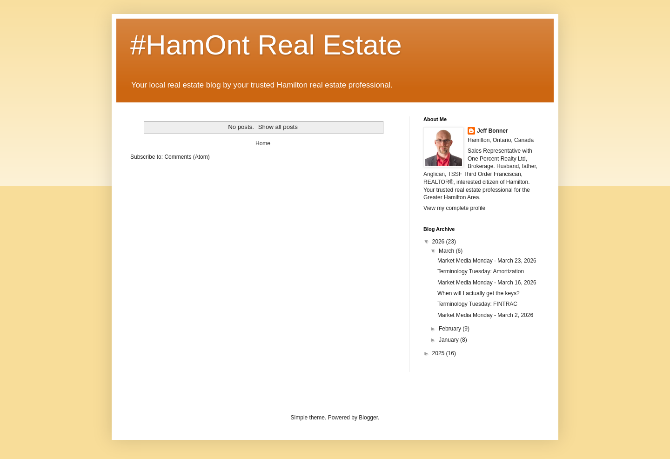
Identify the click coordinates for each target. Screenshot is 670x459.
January (449, 340)
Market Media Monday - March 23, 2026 (486, 260)
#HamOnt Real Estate (266, 45)
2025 (439, 353)
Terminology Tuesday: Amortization (480, 271)
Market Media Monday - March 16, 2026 (486, 282)
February (450, 328)
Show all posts (278, 126)
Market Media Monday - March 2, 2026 (485, 315)
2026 (439, 241)
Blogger (368, 417)
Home (262, 143)
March (447, 251)
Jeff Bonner (492, 131)
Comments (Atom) (186, 157)
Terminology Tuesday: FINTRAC (477, 304)
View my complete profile (454, 208)
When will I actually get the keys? (478, 293)
